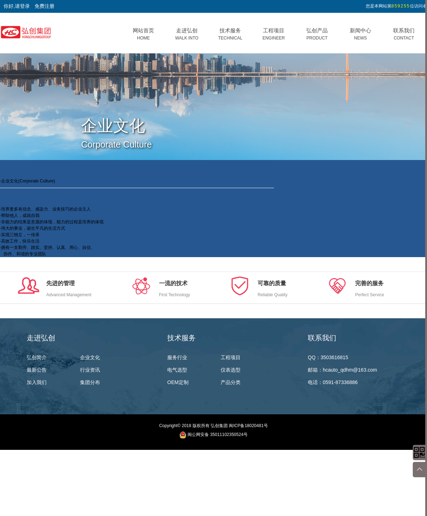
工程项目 (274, 34)
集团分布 (90, 382)
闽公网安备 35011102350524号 (218, 434)
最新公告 (37, 370)
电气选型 (177, 370)
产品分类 (231, 382)
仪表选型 (231, 370)
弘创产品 (317, 34)
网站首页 (143, 34)
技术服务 (230, 34)
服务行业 (177, 357)
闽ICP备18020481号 (248, 425)
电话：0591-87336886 (333, 382)
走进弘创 (186, 34)
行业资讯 (90, 370)
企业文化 (90, 357)
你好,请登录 (17, 6)
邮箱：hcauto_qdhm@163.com (342, 370)
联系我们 (404, 34)
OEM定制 (178, 382)
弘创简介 (37, 357)
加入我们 (37, 382)
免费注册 (44, 6)
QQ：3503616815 (328, 357)
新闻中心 (360, 34)
